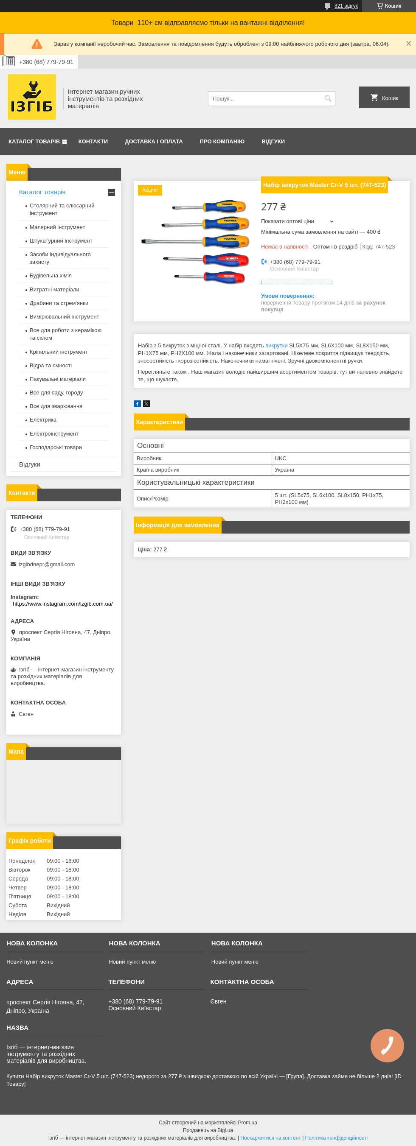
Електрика (43, 419)
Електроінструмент (54, 433)
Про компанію (222, 141)
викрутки (276, 345)
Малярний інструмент (57, 227)
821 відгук (346, 6)
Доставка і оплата (154, 141)
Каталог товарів (34, 141)
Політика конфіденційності (336, 1138)
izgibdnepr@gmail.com (47, 564)
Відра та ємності (51, 365)
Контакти (93, 141)
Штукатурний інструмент (61, 241)
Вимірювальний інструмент (64, 316)
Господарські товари (56, 447)
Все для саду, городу (56, 392)
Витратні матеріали (54, 289)
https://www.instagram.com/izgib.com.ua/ (63, 604)
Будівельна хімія (51, 275)
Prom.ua (247, 1123)
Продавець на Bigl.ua (208, 1130)
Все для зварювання (56, 406)
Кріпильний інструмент (59, 352)
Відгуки (273, 141)
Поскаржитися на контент (270, 1138)
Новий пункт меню (29, 962)
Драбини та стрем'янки (59, 303)
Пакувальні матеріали (58, 379)
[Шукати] (327, 98)
